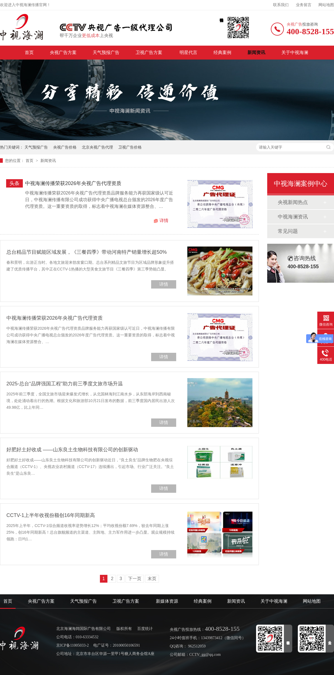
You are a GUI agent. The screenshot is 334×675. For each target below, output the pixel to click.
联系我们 (281, 5)
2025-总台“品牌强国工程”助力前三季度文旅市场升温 (64, 383)
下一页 (134, 578)
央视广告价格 (65, 147)
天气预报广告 (106, 52)
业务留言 (303, 5)
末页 (152, 578)
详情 (163, 220)
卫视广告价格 (130, 147)
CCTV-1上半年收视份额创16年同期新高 (50, 515)
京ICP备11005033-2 (72, 645)
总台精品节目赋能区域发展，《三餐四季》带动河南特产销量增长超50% (86, 252)
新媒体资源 (167, 601)
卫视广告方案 (149, 52)
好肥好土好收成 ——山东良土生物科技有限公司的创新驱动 (72, 449)
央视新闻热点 (293, 202)
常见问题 (288, 231)
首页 (29, 52)
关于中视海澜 (294, 52)
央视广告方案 (63, 52)
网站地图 (326, 5)
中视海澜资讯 (293, 217)
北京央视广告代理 (97, 147)
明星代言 (188, 52)
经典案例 (222, 52)
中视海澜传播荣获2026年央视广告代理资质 (73, 183)
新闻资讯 (256, 52)
